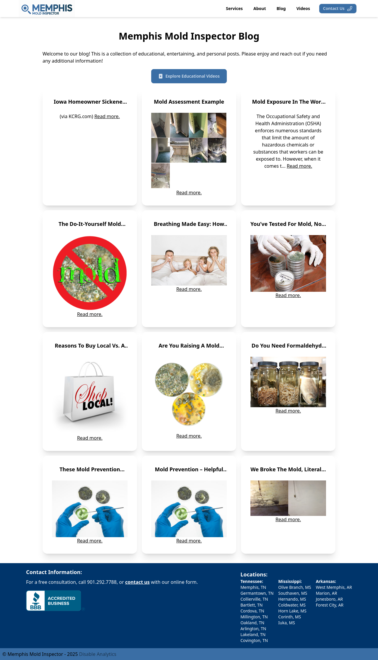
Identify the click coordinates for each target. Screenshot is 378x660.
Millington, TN (254, 617)
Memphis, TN (253, 587)
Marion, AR (326, 593)
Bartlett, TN (251, 605)
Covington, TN (254, 640)
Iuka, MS (286, 622)
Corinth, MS (289, 617)
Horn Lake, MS (292, 611)
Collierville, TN (254, 599)
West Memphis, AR (334, 587)
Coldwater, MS (292, 605)
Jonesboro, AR (329, 599)
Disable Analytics (97, 654)
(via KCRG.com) (77, 116)
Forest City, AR (329, 605)
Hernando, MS (292, 599)
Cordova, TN (252, 611)
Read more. (107, 116)
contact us (137, 582)
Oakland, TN (252, 622)
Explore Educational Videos (189, 76)
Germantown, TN (256, 593)
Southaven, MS (292, 593)
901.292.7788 (102, 582)
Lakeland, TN (252, 634)
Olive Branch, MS (294, 587)
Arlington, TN (253, 628)
